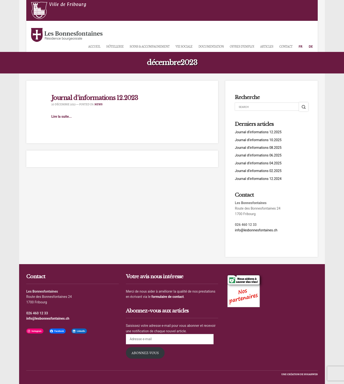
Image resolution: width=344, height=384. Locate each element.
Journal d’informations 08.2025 (258, 148)
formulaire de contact (167, 297)
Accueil (94, 46)
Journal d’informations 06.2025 (258, 155)
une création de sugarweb (299, 374)
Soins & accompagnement (150, 46)
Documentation (211, 46)
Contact (285, 46)
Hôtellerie (115, 46)
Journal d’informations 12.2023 (94, 98)
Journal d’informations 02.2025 (258, 171)
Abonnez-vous (145, 352)
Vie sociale (184, 46)
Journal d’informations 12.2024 (258, 179)
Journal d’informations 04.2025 (258, 163)
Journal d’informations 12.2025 (258, 132)
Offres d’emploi (242, 46)
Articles (266, 46)
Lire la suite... (61, 116)
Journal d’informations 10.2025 (258, 140)
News (99, 104)
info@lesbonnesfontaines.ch (256, 230)
